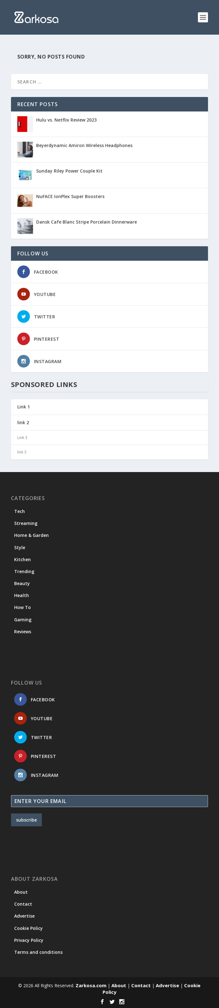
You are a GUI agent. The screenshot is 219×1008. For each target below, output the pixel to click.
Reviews (22, 632)
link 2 (23, 422)
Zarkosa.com (91, 985)
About (21, 892)
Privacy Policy (28, 940)
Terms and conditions (38, 952)
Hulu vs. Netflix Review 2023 (66, 120)
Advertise (24, 916)
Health (21, 595)
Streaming (25, 523)
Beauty (22, 583)
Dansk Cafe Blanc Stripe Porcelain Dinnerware (86, 222)
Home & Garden (31, 535)
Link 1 (23, 407)
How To (22, 607)
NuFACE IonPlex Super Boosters (70, 196)
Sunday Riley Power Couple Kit (69, 171)
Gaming (22, 620)
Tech (19, 511)
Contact (23, 904)
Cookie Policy (28, 928)
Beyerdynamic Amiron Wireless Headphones (84, 145)
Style (19, 547)
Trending (24, 571)
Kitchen (22, 559)
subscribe (26, 820)
